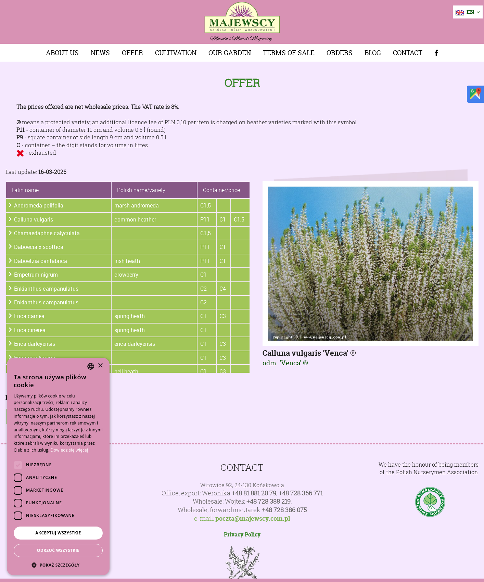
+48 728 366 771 (301, 493)
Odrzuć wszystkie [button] (58, 550)
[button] (58, 564)
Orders (340, 52)
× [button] (100, 365)
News (100, 52)
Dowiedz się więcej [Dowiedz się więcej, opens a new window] (69, 450)
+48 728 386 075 (284, 510)
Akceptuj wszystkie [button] (58, 533)
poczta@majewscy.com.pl (252, 519)
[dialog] (58, 466)
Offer (132, 52)
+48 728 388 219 (268, 501)
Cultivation (175, 52)
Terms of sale (289, 52)
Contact (407, 52)
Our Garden (229, 52)
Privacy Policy (242, 534)
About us (62, 52)
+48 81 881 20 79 (254, 493)
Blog (373, 52)
